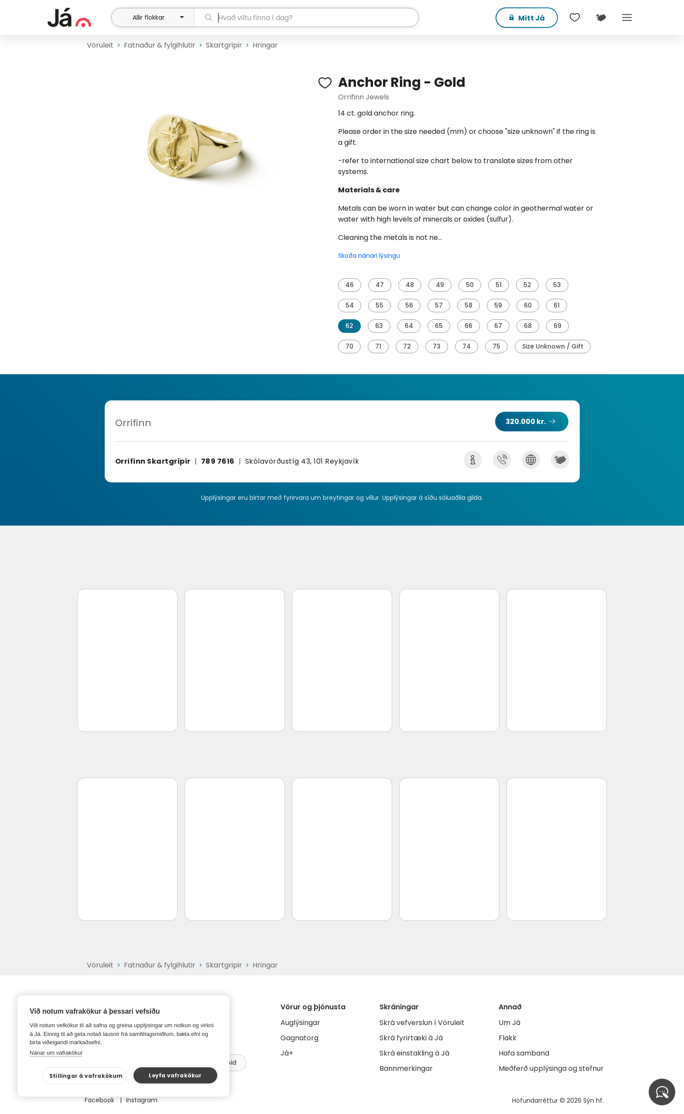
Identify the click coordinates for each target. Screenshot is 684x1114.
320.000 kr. (526, 422)
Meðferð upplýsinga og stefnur (551, 1068)
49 (440, 284)
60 (528, 305)
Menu (626, 17)
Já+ (286, 1053)
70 (349, 346)
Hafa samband (524, 1053)
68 (528, 325)
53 (557, 284)
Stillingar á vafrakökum (86, 1076)
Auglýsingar (300, 1023)
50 (470, 284)
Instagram (141, 1100)
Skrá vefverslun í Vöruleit (422, 1023)
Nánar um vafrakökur (56, 1052)
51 (499, 284)
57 (439, 305)
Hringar (265, 45)
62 (349, 325)
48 (410, 284)
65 (439, 325)
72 (407, 346)
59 (498, 305)
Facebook (100, 1100)
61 (557, 305)
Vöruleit (100, 45)
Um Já (509, 1023)
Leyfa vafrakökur (175, 1075)
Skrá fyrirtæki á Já (411, 1038)
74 (466, 346)
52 (527, 284)
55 (379, 305)
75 (496, 346)
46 (349, 284)
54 (349, 305)
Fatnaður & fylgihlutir (159, 45)
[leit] (306, 17)
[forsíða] (78, 17)
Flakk (507, 1038)
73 (437, 346)
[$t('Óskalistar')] (574, 17)
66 (468, 325)
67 (498, 325)
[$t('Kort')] (600, 17)
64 (409, 325)
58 (468, 305)
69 (557, 325)
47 (380, 284)
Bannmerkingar (406, 1068)
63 (379, 325)
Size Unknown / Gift (552, 346)
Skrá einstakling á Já (414, 1053)
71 (378, 346)
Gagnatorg (299, 1038)
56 (409, 305)
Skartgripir (224, 45)
